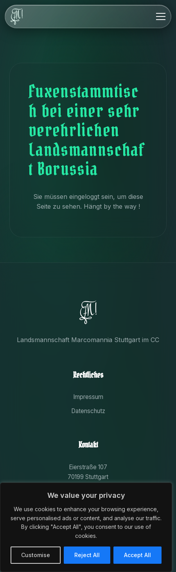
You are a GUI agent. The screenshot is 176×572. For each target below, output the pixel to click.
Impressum (88, 397)
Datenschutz (88, 411)
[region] (86, 527)
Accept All (137, 555)
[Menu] (160, 16)
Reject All (87, 555)
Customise (35, 555)
